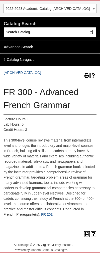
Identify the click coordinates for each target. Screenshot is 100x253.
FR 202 (47, 214)
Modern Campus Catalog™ (49, 250)
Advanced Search (18, 47)
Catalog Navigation (21, 60)
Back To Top (82, 245)
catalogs (23, 245)
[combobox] (50, 8)
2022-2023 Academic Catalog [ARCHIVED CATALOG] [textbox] (48, 9)
